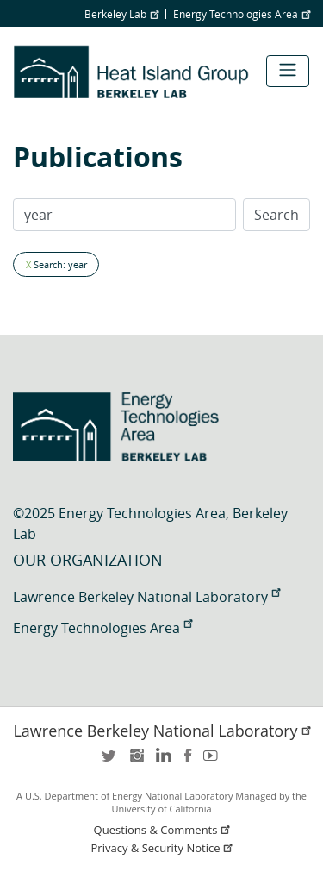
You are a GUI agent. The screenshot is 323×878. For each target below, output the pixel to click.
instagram (136, 761)
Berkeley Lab (121, 14)
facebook (187, 761)
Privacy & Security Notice (163, 848)
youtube (213, 761)
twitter (110, 761)
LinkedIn (162, 761)
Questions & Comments (163, 830)
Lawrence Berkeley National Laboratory (146, 596)
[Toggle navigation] (287, 71)
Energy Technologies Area (241, 14)
